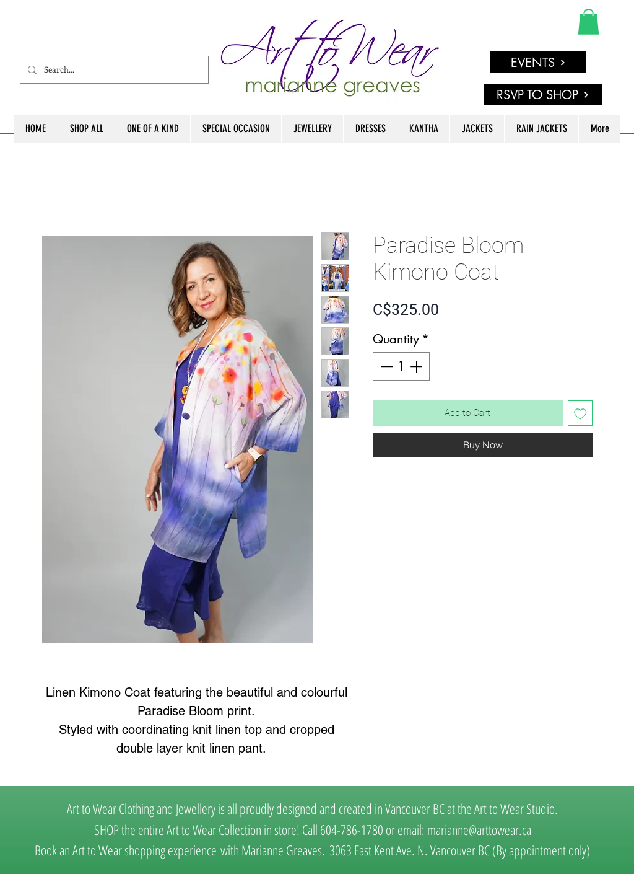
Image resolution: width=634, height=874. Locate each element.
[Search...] (113, 69)
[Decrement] (385, 366)
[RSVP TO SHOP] (543, 94)
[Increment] (417, 366)
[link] (588, 22)
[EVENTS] (538, 62)
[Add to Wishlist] (580, 413)
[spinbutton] (401, 366)
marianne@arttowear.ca (479, 829)
